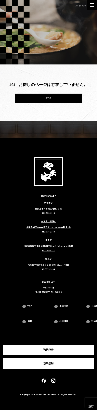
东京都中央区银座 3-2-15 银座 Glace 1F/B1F (48, 265)
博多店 (48, 240)
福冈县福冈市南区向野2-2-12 (48, 209)
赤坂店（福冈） (48, 221)
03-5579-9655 (48, 269)
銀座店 (48, 259)
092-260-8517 (48, 250)
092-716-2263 (48, 232)
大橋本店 (48, 203)
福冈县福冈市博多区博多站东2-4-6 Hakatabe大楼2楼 (48, 246)
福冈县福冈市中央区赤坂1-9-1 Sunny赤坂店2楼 (48, 227)
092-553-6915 (48, 213)
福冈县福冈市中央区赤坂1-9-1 (49, 292)
